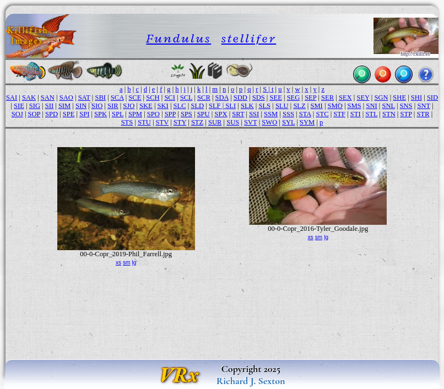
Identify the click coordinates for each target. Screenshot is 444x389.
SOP (34, 114)
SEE (276, 97)
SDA (222, 97)
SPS (186, 114)
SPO (153, 114)
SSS (288, 114)
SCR (203, 97)
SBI (100, 97)
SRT (238, 114)
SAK (29, 97)
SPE (69, 114)
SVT (250, 122)
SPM (135, 114)
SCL (186, 97)
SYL (288, 122)
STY (180, 122)
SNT (423, 106)
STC (322, 114)
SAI (11, 97)
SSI (254, 114)
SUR (214, 122)
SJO (128, 106)
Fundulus (178, 38)
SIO (96, 106)
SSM (271, 114)
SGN (381, 97)
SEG (293, 97)
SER (327, 97)
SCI (169, 97)
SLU (282, 106)
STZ (197, 122)
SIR (112, 106)
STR (422, 114)
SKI (163, 106)
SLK (247, 106)
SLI (230, 106)
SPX (220, 114)
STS (127, 122)
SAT (84, 97)
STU (144, 122)
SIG (34, 106)
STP (406, 114)
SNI (371, 106)
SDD (240, 97)
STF (339, 114)
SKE (146, 106)
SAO (66, 97)
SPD (51, 114)
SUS (232, 122)
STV (162, 122)
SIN (80, 106)
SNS (406, 106)
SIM (64, 106)
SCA (117, 97)
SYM (307, 122)
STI (355, 114)
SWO (269, 122)
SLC (180, 106)
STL (371, 114)
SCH (152, 97)
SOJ (17, 114)
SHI (416, 97)
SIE (19, 106)
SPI (84, 114)
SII (49, 106)
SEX (345, 97)
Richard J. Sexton (250, 381)
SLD (197, 106)
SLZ (299, 106)
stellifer (249, 38)
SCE (134, 97)
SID (432, 97)
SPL (117, 114)
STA (305, 114)
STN (389, 114)
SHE (399, 97)
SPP (170, 114)
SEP (310, 97)
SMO (335, 106)
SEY (362, 97)
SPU (203, 114)
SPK (100, 114)
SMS (354, 106)
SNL (388, 106)
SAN (48, 97)
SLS (264, 106)
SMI (316, 106)
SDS (258, 97)
